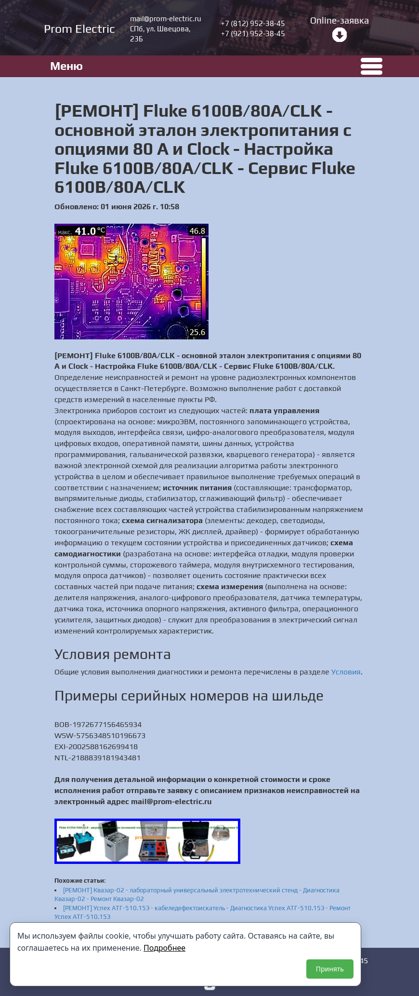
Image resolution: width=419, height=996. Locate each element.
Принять (330, 968)
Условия (346, 671)
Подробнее (164, 947)
